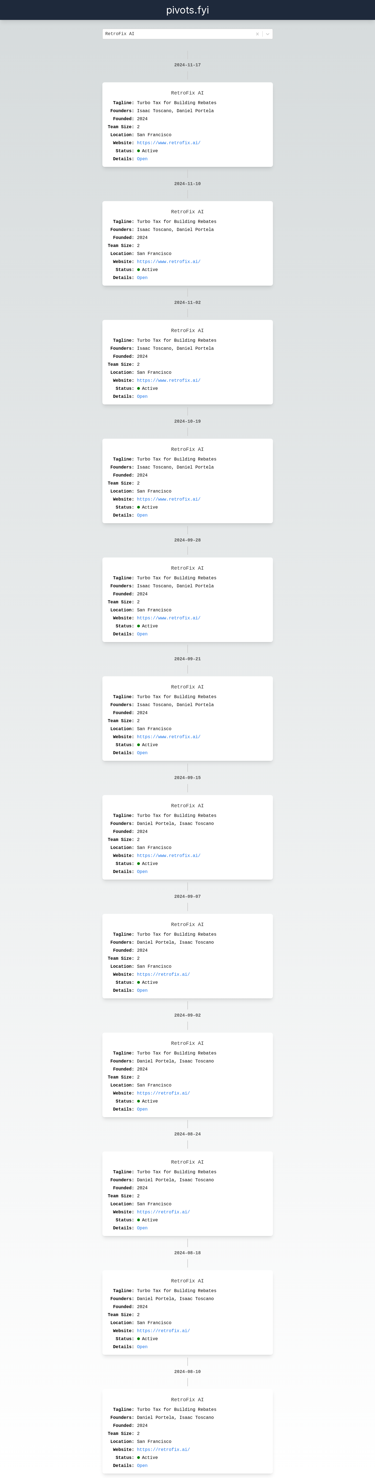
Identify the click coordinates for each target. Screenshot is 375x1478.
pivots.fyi (187, 9)
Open (142, 159)
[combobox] (106, 34)
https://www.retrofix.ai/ (169, 143)
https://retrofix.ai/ (163, 974)
